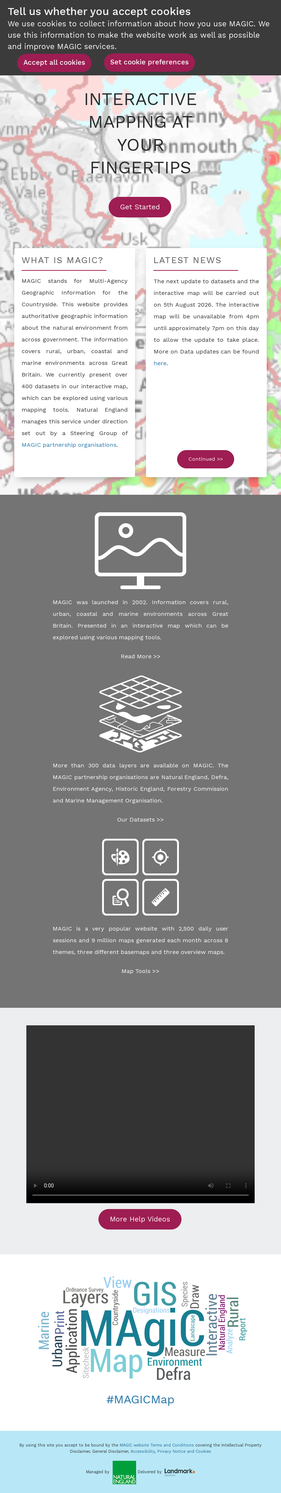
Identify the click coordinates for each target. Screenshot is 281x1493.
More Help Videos (140, 1219)
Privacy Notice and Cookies (184, 1451)
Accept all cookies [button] (54, 63)
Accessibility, (144, 1451)
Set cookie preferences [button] (149, 62)
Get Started (145, 206)
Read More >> (141, 656)
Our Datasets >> (140, 819)
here (160, 363)
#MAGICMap (140, 1399)
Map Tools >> (140, 971)
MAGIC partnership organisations (69, 444)
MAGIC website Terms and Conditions (157, 1445)
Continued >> (205, 459)
